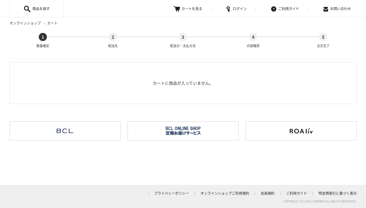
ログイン (237, 9)
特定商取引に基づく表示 (338, 193)
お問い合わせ (337, 9)
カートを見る (188, 9)
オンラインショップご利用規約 (225, 193)
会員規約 (268, 193)
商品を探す (41, 8)
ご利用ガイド (285, 9)
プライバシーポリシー (171, 193)
